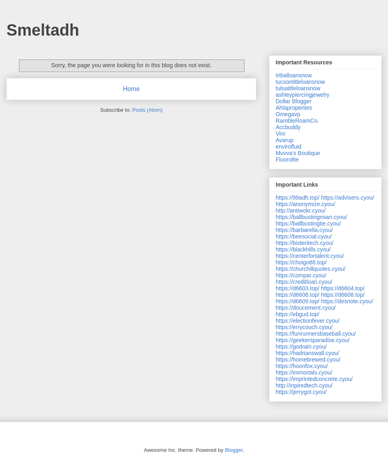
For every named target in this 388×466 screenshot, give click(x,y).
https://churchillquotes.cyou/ (311, 269)
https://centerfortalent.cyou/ (310, 256)
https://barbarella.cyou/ (304, 230)
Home (131, 88)
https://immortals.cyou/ (304, 372)
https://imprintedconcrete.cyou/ (314, 379)
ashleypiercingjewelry (302, 94)
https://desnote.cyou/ (347, 301)
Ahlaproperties (294, 107)
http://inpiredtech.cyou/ (304, 385)
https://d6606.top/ (297, 295)
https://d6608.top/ (343, 295)
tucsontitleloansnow (300, 82)
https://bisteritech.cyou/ (304, 243)
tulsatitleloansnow (298, 88)
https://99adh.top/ (297, 197)
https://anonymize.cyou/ (305, 204)
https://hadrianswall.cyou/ (307, 353)
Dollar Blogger (294, 101)
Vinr (281, 133)
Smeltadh (42, 30)
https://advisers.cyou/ (347, 197)
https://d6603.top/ (297, 288)
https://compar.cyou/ (301, 275)
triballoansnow (294, 75)
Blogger (233, 450)
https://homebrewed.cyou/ (308, 359)
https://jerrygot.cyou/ (301, 392)
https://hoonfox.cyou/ (302, 366)
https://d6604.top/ (343, 288)
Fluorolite (287, 159)
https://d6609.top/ (297, 301)
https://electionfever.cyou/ (308, 320)
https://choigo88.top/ (301, 262)
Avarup (284, 140)
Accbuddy (288, 127)
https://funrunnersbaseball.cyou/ (316, 333)
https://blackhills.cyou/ (303, 249)
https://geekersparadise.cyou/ (313, 340)
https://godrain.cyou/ (301, 346)
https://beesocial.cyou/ (304, 236)
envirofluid (289, 146)
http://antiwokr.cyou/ (301, 210)
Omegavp (288, 114)
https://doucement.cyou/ (306, 307)
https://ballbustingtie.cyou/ (308, 223)
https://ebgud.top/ (297, 314)
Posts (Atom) (147, 110)
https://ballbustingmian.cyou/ (311, 217)
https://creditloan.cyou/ (304, 282)
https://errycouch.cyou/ (304, 327)
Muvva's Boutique (298, 153)
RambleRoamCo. (297, 120)
